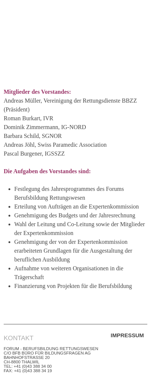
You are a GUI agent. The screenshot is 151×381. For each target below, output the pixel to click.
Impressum (127, 335)
